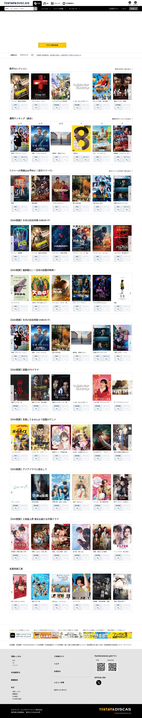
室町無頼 (34, 203)
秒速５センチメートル (120, 203)
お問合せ (57, 671)
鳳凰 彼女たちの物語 (100, 551)
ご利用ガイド (113, 9)
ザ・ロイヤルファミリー (121, 402)
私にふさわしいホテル (18, 601)
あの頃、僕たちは (78, 551)
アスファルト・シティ (38, 101)
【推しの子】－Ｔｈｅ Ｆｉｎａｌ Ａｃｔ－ (128, 352)
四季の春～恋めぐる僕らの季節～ (62, 502)
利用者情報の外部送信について (113, 645)
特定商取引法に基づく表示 (95, 645)
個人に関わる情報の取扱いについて (75, 645)
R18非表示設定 (16, 699)
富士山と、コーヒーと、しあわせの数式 (64, 601)
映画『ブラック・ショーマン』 (20, 153)
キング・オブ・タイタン (100, 253)
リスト (129, 4)
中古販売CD (70, 3)
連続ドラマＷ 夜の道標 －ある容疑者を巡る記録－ (48, 402)
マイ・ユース (15, 502)
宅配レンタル (16, 691)
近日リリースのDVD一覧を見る (120, 171)
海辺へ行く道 (36, 601)
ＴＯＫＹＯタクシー (58, 203)
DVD (38, 3)
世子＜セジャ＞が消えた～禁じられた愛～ (126, 502)
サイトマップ (127, 645)
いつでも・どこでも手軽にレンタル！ (19, 630)
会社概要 (12, 645)
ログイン (135, 4)
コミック (57, 3)
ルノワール (76, 601)
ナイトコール (15, 303)
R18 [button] (132, 9)
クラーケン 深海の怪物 (59, 253)
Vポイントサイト (60, 690)
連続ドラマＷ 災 (16, 402)
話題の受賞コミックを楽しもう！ (116, 630)
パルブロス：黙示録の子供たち (123, 253)
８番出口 (75, 153)
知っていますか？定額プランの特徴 (68, 630)
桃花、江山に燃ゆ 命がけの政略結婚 (63, 551)
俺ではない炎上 (98, 203)
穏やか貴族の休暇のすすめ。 (122, 452)
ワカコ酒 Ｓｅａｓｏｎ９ (101, 402)
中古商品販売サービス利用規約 (54, 645)
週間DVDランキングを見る (121, 119)
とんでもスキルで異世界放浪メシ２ (63, 101)
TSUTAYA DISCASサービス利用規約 (33, 645)
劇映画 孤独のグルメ (59, 153)
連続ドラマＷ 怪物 (120, 101)
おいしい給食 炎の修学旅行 (102, 101)
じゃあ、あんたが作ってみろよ (82, 101)
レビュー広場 (59, 682)
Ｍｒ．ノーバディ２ (99, 153)
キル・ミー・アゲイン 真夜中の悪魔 (84, 303)
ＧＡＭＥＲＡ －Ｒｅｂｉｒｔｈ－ (104, 452)
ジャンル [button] (44, 9)
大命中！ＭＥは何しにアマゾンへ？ (42, 303)
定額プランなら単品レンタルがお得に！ (94, 630)
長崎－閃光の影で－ (120, 601)
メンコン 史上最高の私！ (101, 502)
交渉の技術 (35, 502)
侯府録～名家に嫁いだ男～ (19, 551)
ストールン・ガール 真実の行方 (62, 303)
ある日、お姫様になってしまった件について (86, 452)
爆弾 (12, 203)
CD (47, 3)
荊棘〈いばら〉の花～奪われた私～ (42, 551)
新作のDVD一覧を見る (123, 69)
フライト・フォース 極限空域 (82, 253)
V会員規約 (19, 645)
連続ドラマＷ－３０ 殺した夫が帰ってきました (67, 402)
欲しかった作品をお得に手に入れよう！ (45, 630)
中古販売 (15, 696)
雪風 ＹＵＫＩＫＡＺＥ (39, 153)
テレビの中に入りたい (100, 303)
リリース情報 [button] (58, 9)
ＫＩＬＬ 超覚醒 (16, 253)
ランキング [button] (73, 9)
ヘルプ (123, 9)
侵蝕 (115, 303)
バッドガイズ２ (16, 452)
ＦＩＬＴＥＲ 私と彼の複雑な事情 (124, 551)
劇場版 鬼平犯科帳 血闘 (101, 601)
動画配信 (14, 680)
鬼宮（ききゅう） (78, 502)
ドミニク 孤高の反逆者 (18, 101)
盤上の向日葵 (77, 203)
